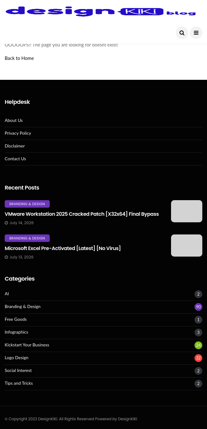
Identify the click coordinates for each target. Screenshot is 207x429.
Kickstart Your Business (27, 344)
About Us (14, 120)
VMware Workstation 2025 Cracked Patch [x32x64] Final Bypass (82, 214)
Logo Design (16, 357)
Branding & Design (27, 203)
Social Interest (18, 370)
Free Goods (16, 319)
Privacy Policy (18, 133)
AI (7, 293)
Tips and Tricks (19, 383)
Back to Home (19, 58)
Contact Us (15, 158)
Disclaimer (15, 145)
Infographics (16, 332)
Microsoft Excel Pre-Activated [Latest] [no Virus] (63, 248)
